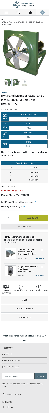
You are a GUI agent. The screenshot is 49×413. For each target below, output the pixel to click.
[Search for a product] (18, 12)
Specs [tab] (24, 299)
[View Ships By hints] (24, 206)
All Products (5, 20)
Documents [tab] (25, 317)
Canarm (4, 92)
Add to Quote (24, 227)
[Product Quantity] (8, 218)
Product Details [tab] (24, 308)
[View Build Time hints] (35, 202)
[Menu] (6, 12)
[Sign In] (30, 12)
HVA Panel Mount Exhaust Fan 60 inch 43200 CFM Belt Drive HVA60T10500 (22, 23)
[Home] (24, 4)
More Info (39, 258)
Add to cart (33, 218)
